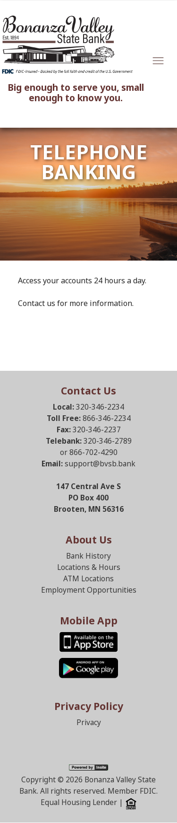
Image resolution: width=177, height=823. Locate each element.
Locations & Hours (88, 567)
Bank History (88, 556)
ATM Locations (88, 579)
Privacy (88, 722)
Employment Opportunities (88, 590)
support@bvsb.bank (100, 464)
